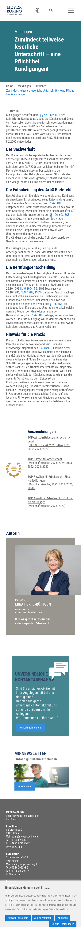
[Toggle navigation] (71, 10)
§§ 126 (53, 215)
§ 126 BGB (54, 203)
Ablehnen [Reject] (62, 917)
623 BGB (64, 215)
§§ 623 (44, 115)
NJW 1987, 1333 (31, 292)
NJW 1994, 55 (28, 288)
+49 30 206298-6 (19, 867)
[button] (37, 10)
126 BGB (55, 115)
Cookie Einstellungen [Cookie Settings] (63, 923)
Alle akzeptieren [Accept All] (43, 917)
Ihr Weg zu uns (14, 846)
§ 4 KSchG (45, 348)
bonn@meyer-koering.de (25, 836)
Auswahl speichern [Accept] (18, 917)
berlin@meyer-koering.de (25, 864)
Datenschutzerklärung (59, 909)
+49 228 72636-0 (19, 839)
